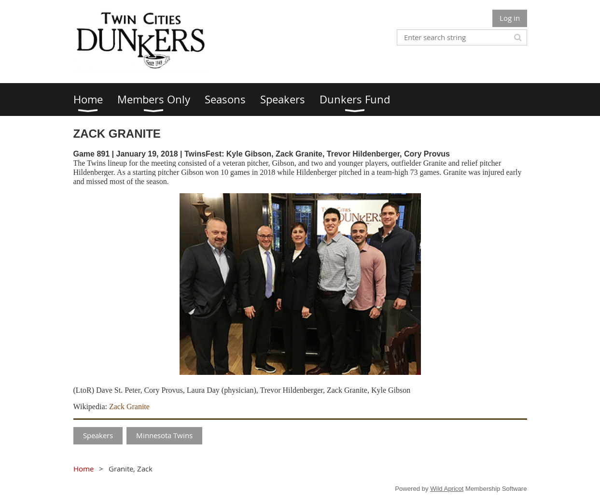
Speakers (98, 435)
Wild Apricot (446, 488)
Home (83, 468)
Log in (510, 18)
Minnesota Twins (164, 435)
